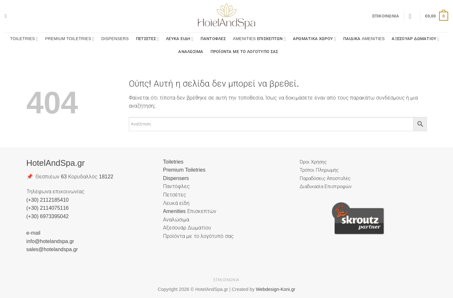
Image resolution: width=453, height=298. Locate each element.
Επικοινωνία (385, 16)
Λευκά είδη (179, 39)
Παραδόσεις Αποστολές (325, 178)
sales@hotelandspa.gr (52, 249)
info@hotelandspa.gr (50, 241)
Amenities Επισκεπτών (259, 39)
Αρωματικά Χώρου (314, 39)
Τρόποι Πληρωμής (319, 170)
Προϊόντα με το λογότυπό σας (244, 51)
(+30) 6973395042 (47, 216)
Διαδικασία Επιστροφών (326, 186)
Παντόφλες (213, 38)
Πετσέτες (147, 39)
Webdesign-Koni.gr (275, 289)
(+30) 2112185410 (47, 200)
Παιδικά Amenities (364, 38)
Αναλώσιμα (190, 51)
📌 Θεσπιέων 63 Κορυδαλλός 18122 (70, 176)
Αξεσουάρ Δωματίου (415, 39)
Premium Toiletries (69, 39)
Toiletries (24, 39)
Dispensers (115, 38)
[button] (7, 16)
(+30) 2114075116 (47, 208)
